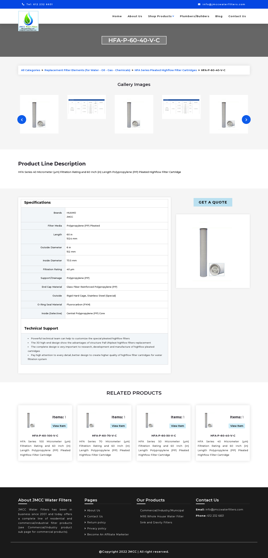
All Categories (30, 70)
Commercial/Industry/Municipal (162, 510)
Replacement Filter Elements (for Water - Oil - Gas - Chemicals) (87, 70)
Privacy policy (96, 528)
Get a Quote (213, 202)
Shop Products (161, 16)
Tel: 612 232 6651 (37, 4)
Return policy (96, 522)
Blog (219, 16)
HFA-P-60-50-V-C (164, 435)
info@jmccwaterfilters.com (221, 4)
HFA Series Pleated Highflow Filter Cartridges (166, 70)
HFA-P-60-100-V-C (45, 435)
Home (117, 16)
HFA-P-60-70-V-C (104, 435)
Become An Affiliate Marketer (108, 534)
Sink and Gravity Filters (156, 522)
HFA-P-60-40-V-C (223, 435)
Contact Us (237, 16)
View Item (59, 426)
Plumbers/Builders (194, 16)
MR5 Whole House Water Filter (162, 516)
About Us (135, 16)
